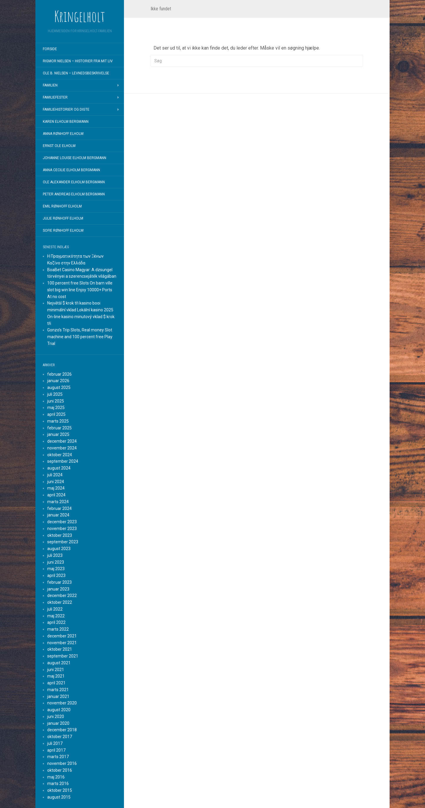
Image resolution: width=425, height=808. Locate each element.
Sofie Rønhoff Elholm (63, 230)
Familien (50, 85)
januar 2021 (58, 696)
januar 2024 (58, 515)
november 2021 (62, 642)
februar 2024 (59, 508)
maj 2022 (56, 616)
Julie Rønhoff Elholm (63, 218)
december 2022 (62, 595)
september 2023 (62, 541)
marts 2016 (58, 783)
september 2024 (62, 461)
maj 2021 (56, 676)
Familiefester (55, 97)
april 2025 (56, 414)
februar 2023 (59, 582)
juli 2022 (55, 609)
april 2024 (56, 495)
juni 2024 (55, 481)
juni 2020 (55, 716)
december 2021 (62, 636)
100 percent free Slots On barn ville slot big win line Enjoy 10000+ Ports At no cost (79, 290)
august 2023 (59, 548)
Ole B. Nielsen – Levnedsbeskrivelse (76, 73)
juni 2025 (55, 401)
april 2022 (56, 622)
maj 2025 (56, 407)
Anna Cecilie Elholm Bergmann (71, 170)
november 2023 (62, 528)
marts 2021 (58, 689)
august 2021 (59, 662)
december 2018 (62, 729)
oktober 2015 (59, 790)
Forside (50, 49)
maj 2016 (56, 777)
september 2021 (62, 656)
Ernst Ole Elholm (59, 146)
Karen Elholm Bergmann (66, 122)
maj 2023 (56, 568)
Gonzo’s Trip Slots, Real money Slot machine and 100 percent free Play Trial (79, 337)
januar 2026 (58, 380)
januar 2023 (58, 589)
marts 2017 (58, 756)
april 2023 (56, 575)
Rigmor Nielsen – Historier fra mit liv (78, 61)
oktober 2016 (59, 770)
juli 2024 (55, 474)
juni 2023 (55, 562)
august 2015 (59, 797)
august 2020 (59, 709)
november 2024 (62, 448)
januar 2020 (58, 723)
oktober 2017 (59, 736)
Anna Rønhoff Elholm (63, 134)
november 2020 (62, 703)
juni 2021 (55, 669)
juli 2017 (55, 743)
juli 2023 (55, 555)
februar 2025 (59, 428)
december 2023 (62, 521)
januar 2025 (58, 434)
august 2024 (59, 468)
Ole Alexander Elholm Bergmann (74, 182)
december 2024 (62, 441)
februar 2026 (59, 374)
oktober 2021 (59, 649)
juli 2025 (55, 394)
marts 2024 (58, 501)
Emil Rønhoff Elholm (62, 206)
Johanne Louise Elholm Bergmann (74, 158)
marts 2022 (58, 629)
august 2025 (59, 387)
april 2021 (56, 683)
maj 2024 (56, 488)
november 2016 (62, 763)
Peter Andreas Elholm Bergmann (74, 194)
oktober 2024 (59, 454)
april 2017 (56, 750)
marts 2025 (58, 421)
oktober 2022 (59, 602)
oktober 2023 (59, 535)
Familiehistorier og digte (66, 109)
